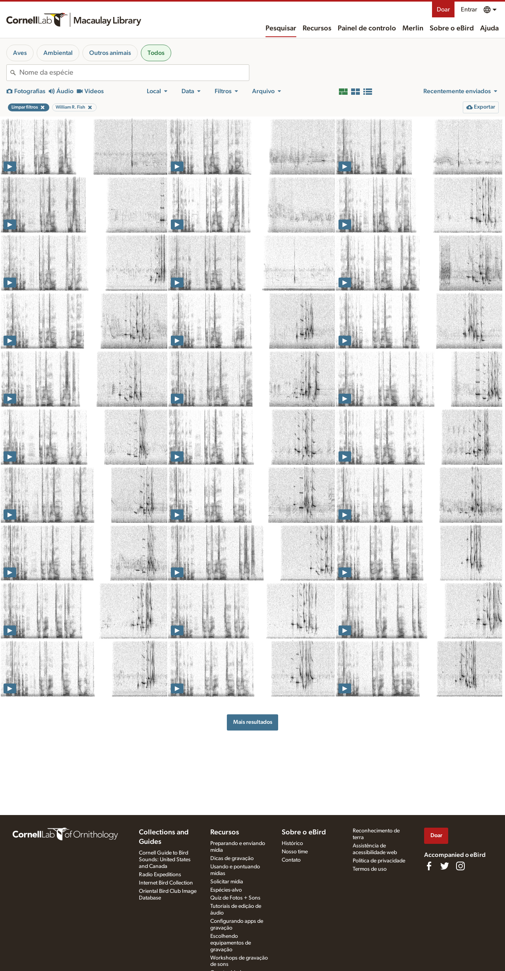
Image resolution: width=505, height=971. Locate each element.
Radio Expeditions (160, 874)
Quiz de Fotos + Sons (235, 898)
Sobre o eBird (452, 28)
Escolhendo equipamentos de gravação (230, 942)
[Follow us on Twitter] (444, 866)
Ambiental (58, 53)
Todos (156, 53)
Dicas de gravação (232, 858)
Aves (20, 53)
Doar (443, 9)
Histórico (292, 843)
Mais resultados (252, 722)
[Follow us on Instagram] (460, 866)
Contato (291, 860)
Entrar (469, 9)
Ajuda (489, 28)
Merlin (412, 28)
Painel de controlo (367, 28)
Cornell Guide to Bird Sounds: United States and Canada (165, 859)
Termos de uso (370, 869)
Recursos (317, 28)
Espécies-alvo (226, 890)
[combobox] (134, 73)
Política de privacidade (379, 861)
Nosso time (295, 852)
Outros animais (110, 53)
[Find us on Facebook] (429, 866)
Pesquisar (281, 28)
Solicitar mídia (226, 882)
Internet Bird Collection (166, 883)
